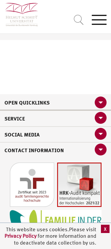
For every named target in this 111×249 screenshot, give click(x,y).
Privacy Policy (21, 236)
